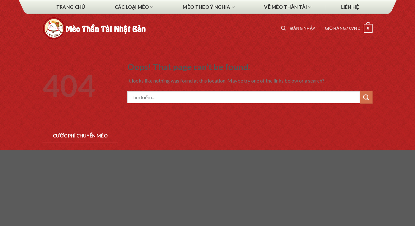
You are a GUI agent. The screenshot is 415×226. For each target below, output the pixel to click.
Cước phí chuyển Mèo (80, 135)
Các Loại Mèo (134, 7)
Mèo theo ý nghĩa (208, 7)
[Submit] (366, 97)
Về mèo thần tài (287, 7)
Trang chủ (70, 7)
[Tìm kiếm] (283, 28)
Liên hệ (350, 7)
